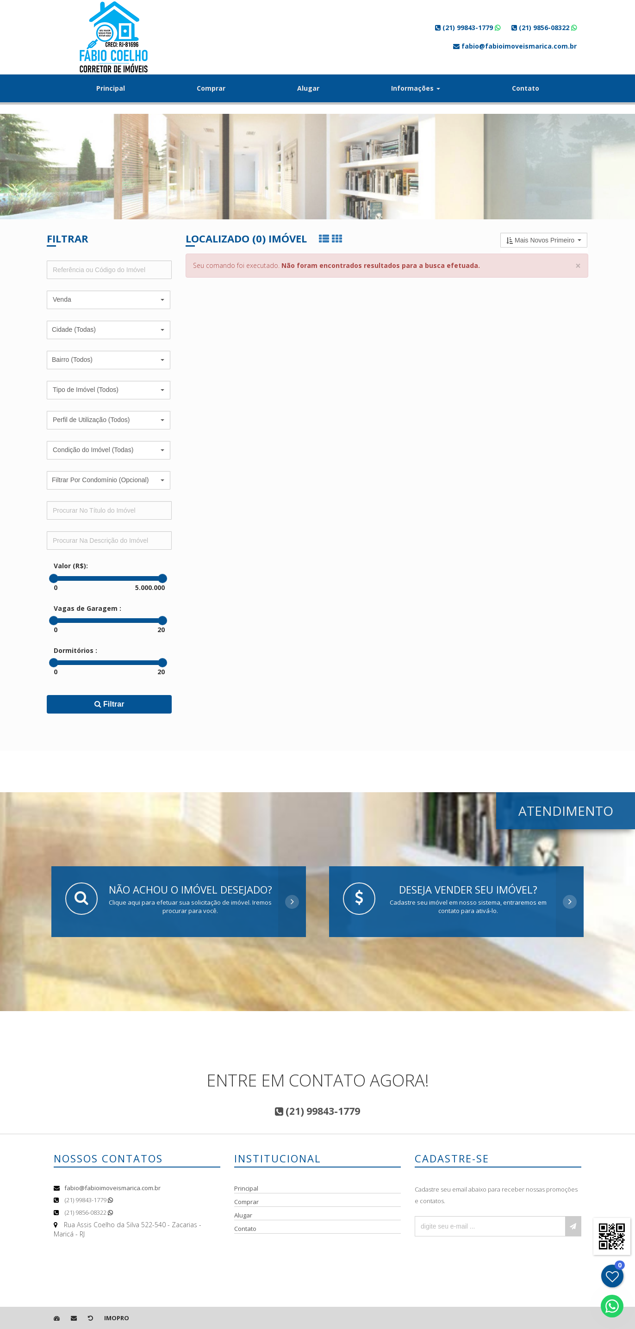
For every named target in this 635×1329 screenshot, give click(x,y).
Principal (110, 88)
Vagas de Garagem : (87, 608)
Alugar (308, 88)
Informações (415, 88)
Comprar (211, 88)
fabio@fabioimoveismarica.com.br (112, 1188)
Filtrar (109, 704)
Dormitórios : (75, 650)
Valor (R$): (71, 565)
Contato (525, 88)
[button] (108, 300)
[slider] (53, 578)
